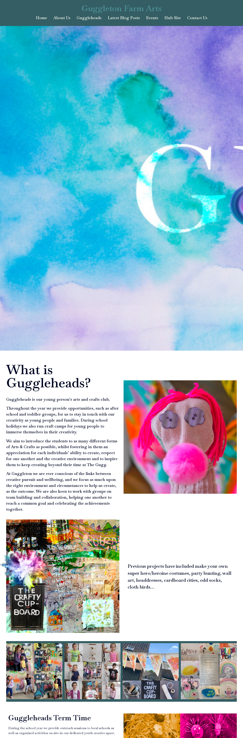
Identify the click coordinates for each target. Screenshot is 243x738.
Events (152, 17)
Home (41, 17)
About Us (61, 17)
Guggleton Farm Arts (121, 8)
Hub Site (172, 17)
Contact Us (197, 17)
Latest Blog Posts (124, 17)
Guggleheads (89, 17)
